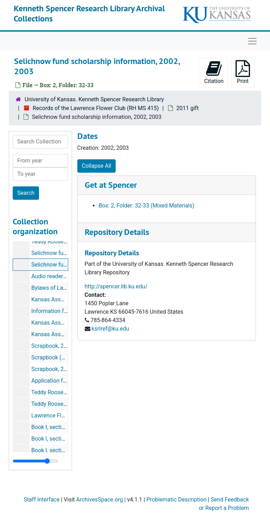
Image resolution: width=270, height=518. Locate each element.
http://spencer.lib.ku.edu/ (116, 286)
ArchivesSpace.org (99, 499)
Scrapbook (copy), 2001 (60, 357)
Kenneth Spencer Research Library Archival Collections (89, 13)
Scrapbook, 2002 (52, 346)
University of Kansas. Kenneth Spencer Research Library (94, 99)
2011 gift (187, 108)
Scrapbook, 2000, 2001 (59, 369)
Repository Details (117, 231)
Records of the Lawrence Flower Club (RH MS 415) (96, 108)
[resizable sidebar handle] (35, 461)
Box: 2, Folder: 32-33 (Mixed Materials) (146, 205)
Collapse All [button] (96, 165)
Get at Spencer (111, 184)
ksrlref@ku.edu (110, 328)
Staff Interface (41, 499)
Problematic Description (176, 499)
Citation (214, 72)
